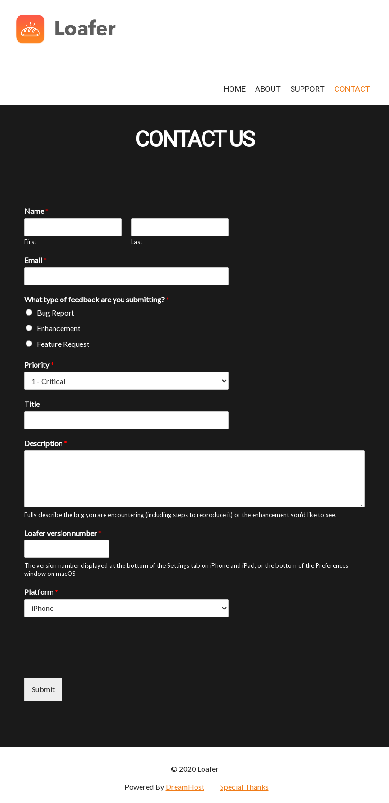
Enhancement (58, 328)
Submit (43, 689)
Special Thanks (244, 786)
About (268, 89)
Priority (39, 364)
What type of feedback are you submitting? (96, 299)
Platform (41, 591)
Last (136, 242)
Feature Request (63, 343)
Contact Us (194, 140)
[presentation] (96, 662)
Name (36, 210)
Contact (352, 89)
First (30, 242)
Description (45, 443)
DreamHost (185, 786)
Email (35, 260)
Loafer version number (63, 533)
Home (235, 89)
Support (307, 89)
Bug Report (55, 312)
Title (32, 403)
